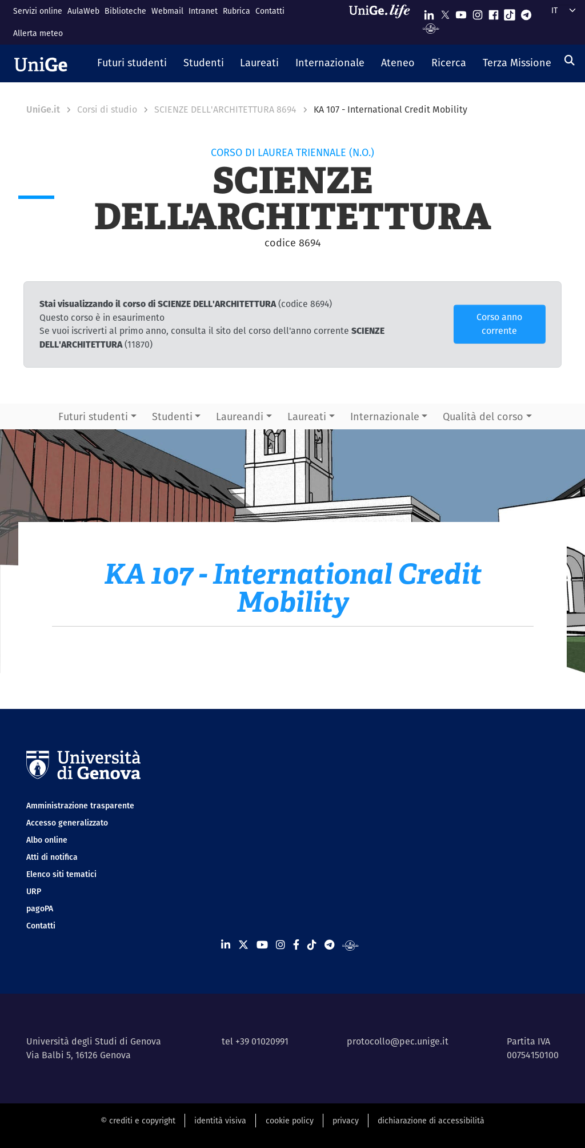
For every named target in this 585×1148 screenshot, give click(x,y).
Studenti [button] (172, 416)
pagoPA (39, 908)
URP (33, 891)
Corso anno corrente (499, 323)
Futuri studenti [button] (93, 416)
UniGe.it (43, 109)
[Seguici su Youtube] (461, 12)
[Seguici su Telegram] (526, 12)
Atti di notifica (52, 857)
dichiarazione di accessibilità (431, 1120)
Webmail (167, 11)
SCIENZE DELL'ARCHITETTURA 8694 (225, 109)
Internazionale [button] (384, 416)
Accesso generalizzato (67, 822)
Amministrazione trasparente (80, 805)
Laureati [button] (306, 416)
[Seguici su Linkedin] (429, 12)
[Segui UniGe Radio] (431, 27)
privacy (345, 1120)
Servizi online (37, 11)
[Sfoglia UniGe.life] (383, 22)
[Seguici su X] (445, 12)
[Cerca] (569, 60)
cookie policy (290, 1120)
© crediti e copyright (138, 1120)
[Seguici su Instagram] (477, 12)
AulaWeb (83, 11)
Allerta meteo (38, 33)
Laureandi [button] (239, 416)
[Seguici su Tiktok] (509, 12)
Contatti (270, 11)
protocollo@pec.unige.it (397, 1041)
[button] (132, 63)
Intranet (203, 11)
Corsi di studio (107, 109)
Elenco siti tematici (61, 874)
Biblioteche (125, 11)
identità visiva (220, 1120)
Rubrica (236, 11)
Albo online (46, 840)
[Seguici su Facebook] (493, 12)
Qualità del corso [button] (483, 416)
